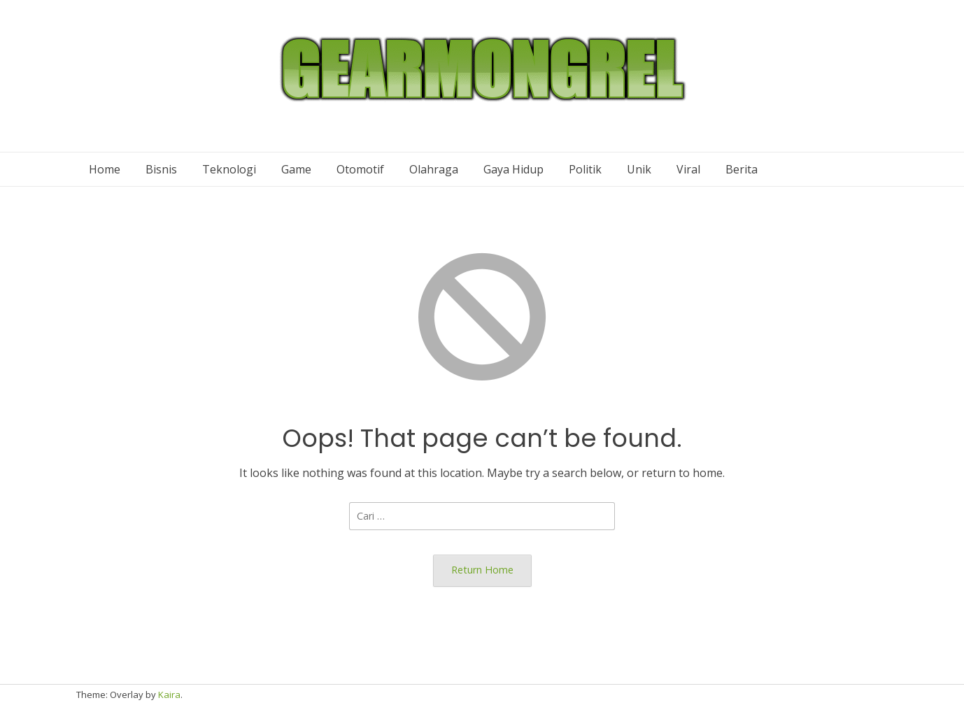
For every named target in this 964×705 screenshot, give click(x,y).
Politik (585, 169)
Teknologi (229, 169)
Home (104, 169)
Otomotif (360, 169)
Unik (639, 169)
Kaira (169, 694)
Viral (688, 169)
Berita (741, 169)
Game (296, 169)
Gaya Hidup (513, 169)
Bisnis (161, 169)
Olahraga (433, 169)
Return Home (482, 569)
